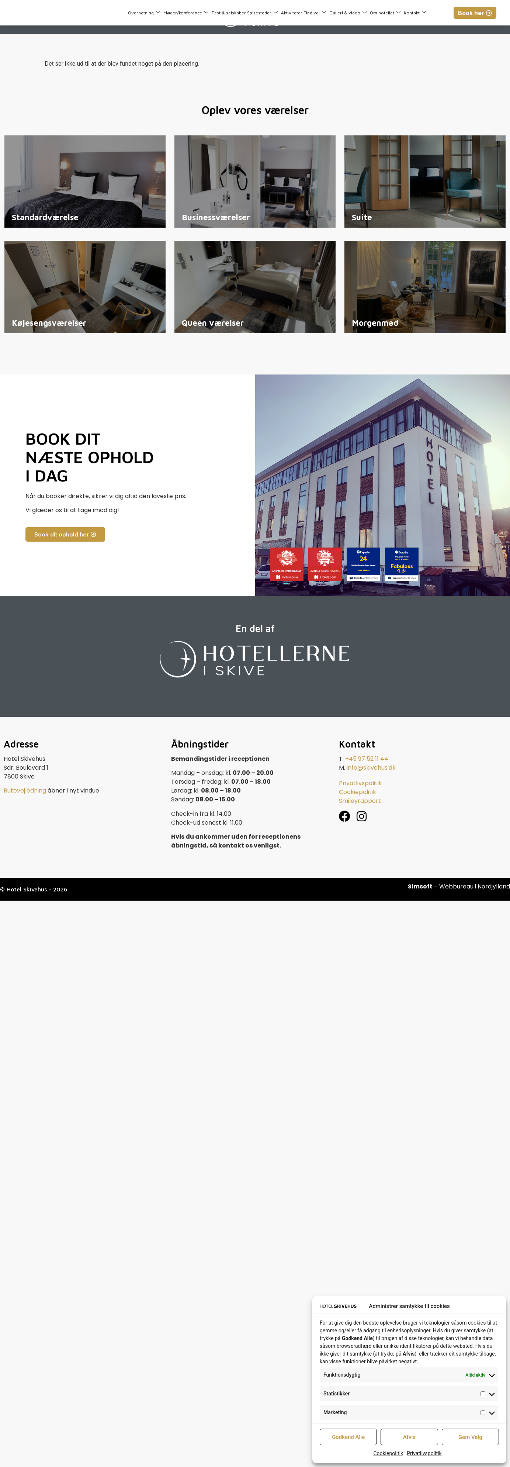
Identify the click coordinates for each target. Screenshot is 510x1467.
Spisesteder (262, 13)
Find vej (314, 13)
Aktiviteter (291, 12)
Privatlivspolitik (424, 1453)
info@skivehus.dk (371, 767)
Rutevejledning (25, 790)
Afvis (409, 1437)
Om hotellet (385, 13)
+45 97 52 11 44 (366, 759)
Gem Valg (470, 1437)
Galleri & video (348, 13)
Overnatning (144, 13)
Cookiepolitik (388, 1453)
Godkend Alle (348, 1437)
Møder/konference (185, 13)
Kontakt (415, 13)
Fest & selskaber (229, 12)
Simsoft (420, 886)
